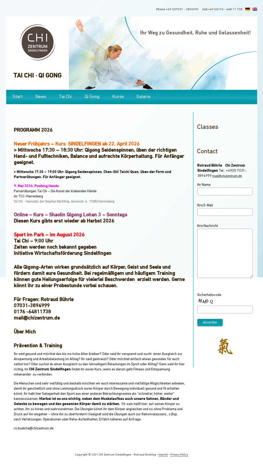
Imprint (163, 455)
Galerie (143, 96)
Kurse (118, 96)
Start (18, 96)
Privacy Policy (179, 455)
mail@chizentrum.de (227, 176)
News (40, 96)
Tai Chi (65, 96)
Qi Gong (92, 96)
